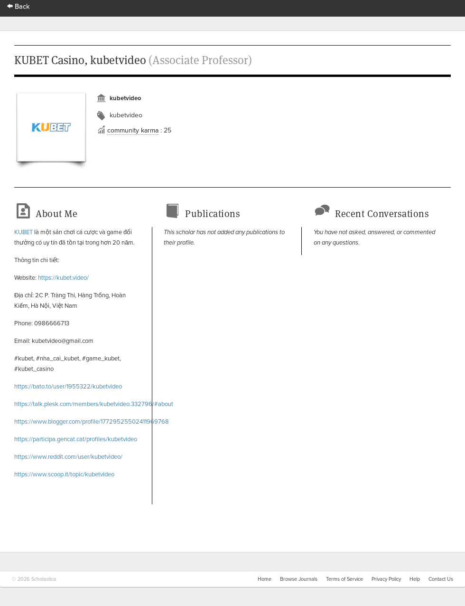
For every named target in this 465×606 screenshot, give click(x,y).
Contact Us (440, 579)
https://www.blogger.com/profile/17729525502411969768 (91, 422)
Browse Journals (298, 579)
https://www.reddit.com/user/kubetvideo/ (68, 457)
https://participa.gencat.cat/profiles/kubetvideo (75, 439)
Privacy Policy (386, 579)
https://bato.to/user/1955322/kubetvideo (68, 386)
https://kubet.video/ (63, 278)
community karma (132, 130)
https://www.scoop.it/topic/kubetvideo (64, 474)
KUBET (23, 232)
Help (414, 579)
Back (18, 6)
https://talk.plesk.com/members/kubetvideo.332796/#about (93, 404)
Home (264, 579)
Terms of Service (344, 579)
